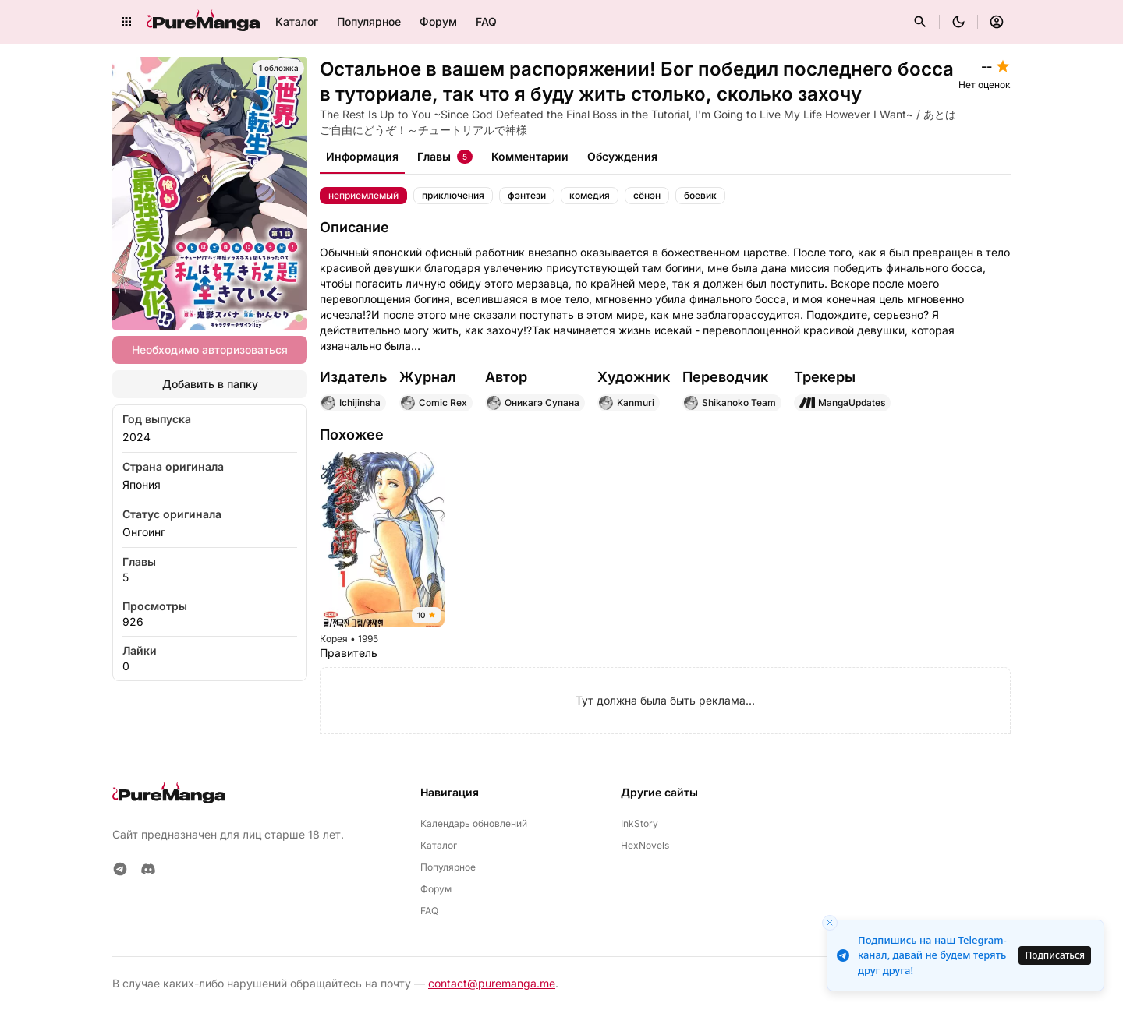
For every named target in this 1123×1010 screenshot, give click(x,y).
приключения (453, 195)
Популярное (369, 21)
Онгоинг (143, 532)
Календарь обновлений (473, 823)
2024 (136, 436)
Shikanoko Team (729, 403)
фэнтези (527, 195)
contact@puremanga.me (491, 983)
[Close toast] (830, 923)
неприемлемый (363, 195)
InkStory (639, 823)
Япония (141, 484)
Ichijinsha (351, 403)
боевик (700, 195)
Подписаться (1055, 955)
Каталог (296, 21)
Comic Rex (433, 403)
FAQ (486, 21)
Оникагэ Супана (532, 403)
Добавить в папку (210, 383)
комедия (589, 195)
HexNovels (645, 845)
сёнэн (647, 195)
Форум (438, 21)
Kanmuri (626, 403)
